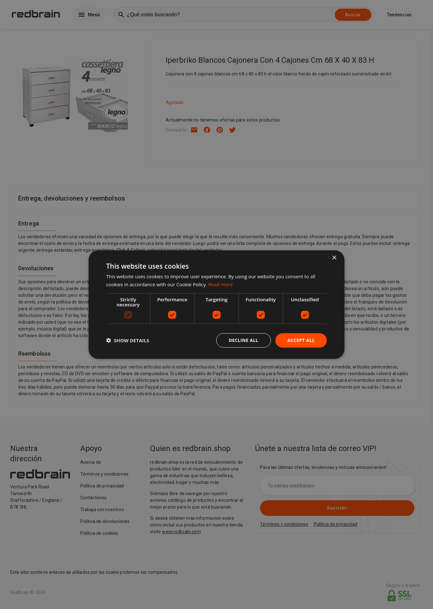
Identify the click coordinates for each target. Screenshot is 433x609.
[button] (127, 340)
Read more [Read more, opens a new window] (220, 284)
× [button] (334, 258)
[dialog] (216, 304)
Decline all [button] (243, 340)
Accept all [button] (301, 340)
